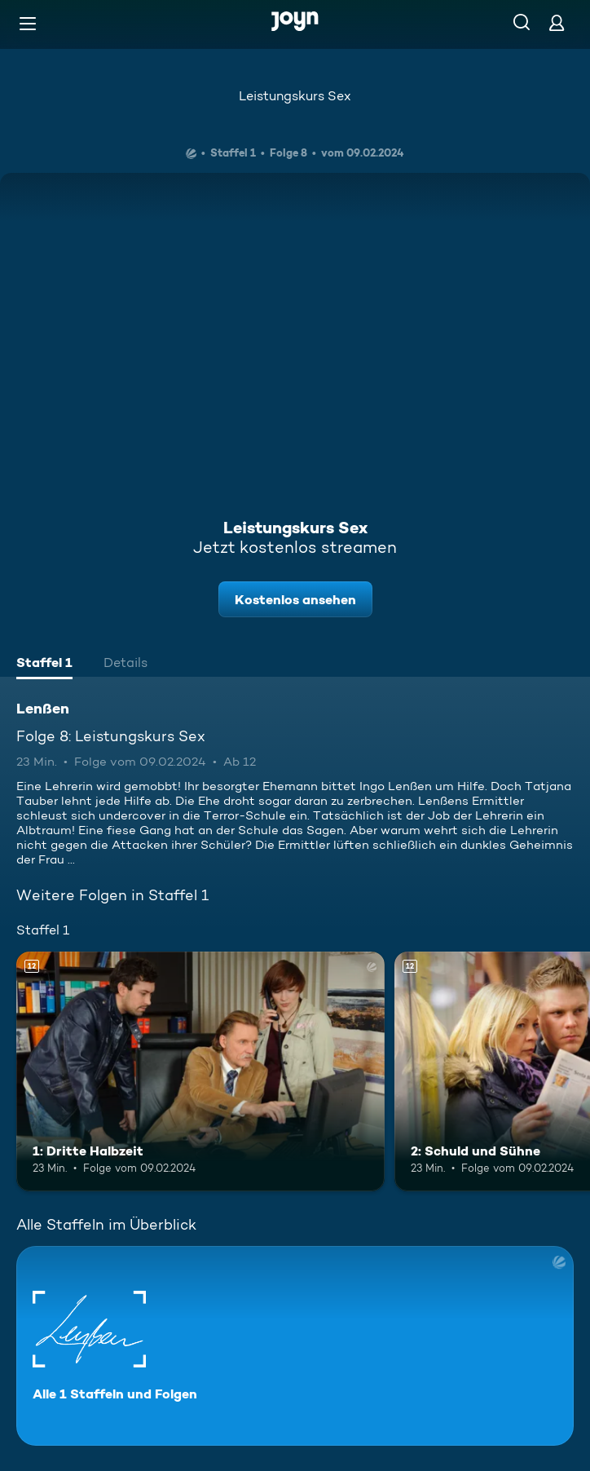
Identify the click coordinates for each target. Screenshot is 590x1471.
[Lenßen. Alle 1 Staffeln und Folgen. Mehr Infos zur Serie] (295, 1346)
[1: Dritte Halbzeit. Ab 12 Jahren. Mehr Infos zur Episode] (200, 1071)
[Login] (556, 22)
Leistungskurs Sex (295, 96)
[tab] (44, 664)
